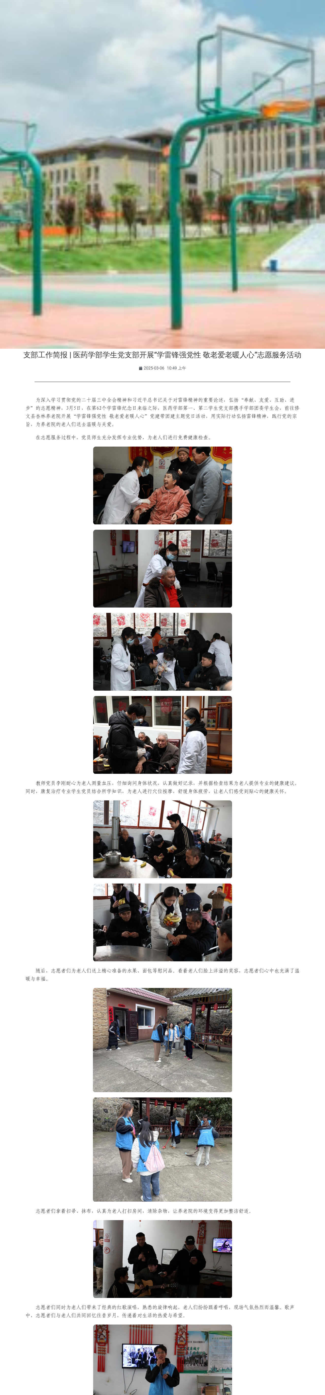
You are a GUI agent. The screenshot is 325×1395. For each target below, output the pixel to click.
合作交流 (206, 35)
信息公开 (294, 35)
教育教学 (118, 35)
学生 (27, 15)
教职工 (45, 15)
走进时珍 (265, 35)
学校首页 (31, 35)
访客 (79, 15)
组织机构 (89, 35)
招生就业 (177, 35)
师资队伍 (148, 35)
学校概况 (60, 35)
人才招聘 (235, 35)
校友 (63, 15)
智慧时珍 (162, 46)
